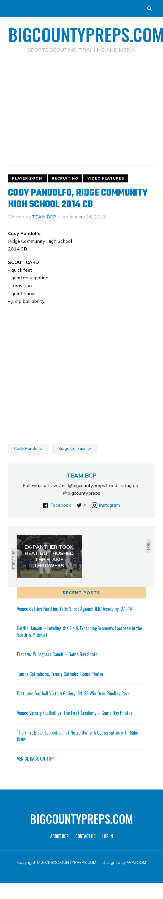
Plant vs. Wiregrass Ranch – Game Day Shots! (58, 654)
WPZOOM (136, 862)
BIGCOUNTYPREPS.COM (81, 818)
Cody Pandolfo (28, 448)
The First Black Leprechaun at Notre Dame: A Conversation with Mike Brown (77, 735)
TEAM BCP (44, 217)
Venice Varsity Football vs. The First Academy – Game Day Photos (74, 712)
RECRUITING (65, 178)
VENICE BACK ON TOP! (36, 758)
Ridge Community (74, 448)
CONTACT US (85, 837)
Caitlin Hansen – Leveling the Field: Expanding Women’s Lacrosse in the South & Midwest (79, 631)
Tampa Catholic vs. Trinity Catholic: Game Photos (60, 674)
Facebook (60, 505)
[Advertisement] (81, 100)
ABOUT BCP (59, 837)
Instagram (109, 505)
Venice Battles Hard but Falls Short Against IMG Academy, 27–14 (74, 608)
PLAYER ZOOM (27, 178)
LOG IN (107, 837)
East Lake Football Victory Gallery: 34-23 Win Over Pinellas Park (73, 693)
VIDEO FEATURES (105, 178)
